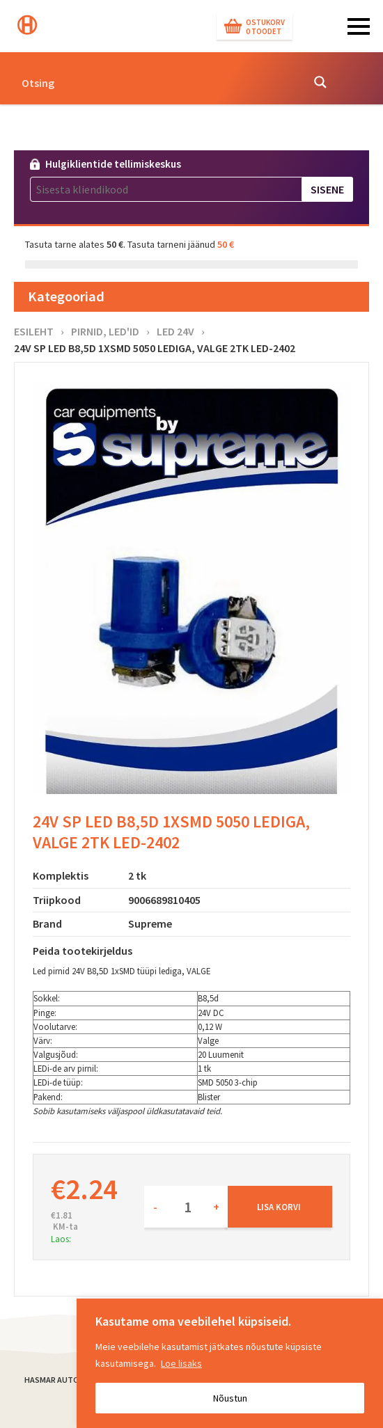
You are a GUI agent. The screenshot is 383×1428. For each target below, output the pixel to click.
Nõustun (230, 1398)
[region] (230, 1363)
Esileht (34, 331)
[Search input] (157, 82)
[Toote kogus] (186, 1207)
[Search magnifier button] (320, 82)
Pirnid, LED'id (105, 331)
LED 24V (175, 331)
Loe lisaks (181, 1363)
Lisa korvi (279, 1206)
